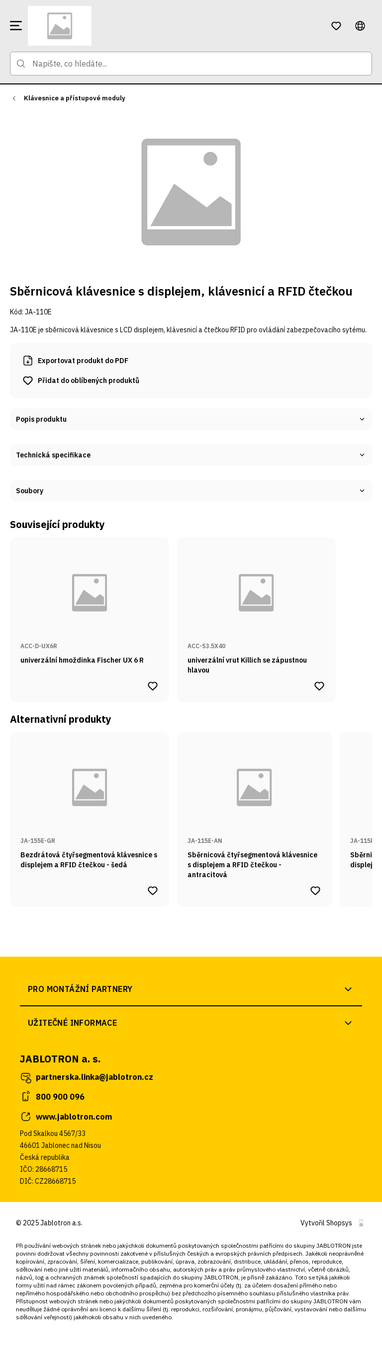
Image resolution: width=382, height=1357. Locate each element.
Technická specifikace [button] (191, 455)
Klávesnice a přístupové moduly (74, 98)
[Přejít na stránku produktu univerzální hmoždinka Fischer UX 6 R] (89, 606)
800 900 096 (52, 1096)
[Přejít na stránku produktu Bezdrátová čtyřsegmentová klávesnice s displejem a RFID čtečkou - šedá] (89, 806)
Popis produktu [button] (191, 419)
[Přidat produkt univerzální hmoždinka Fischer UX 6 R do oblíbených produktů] (153, 686)
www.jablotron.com (66, 1117)
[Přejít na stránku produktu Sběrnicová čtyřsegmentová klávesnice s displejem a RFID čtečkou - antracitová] (255, 806)
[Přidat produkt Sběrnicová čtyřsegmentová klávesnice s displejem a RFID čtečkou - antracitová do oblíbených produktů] (315, 891)
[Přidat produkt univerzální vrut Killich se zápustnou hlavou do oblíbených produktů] (319, 686)
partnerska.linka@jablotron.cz (86, 1077)
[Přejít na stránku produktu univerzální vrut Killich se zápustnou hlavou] (257, 606)
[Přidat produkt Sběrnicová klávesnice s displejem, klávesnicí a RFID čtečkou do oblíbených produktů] (80, 380)
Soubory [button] (191, 490)
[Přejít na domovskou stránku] (173, 26)
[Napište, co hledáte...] (191, 63)
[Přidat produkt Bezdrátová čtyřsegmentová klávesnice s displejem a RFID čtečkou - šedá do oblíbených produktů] (153, 891)
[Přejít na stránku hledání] (21, 64)
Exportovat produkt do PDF (75, 361)
